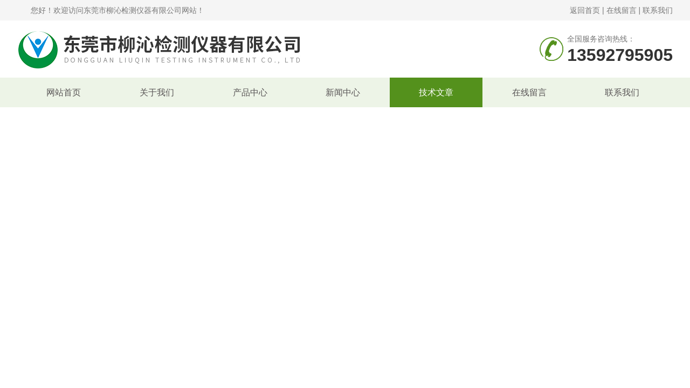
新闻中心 (343, 92)
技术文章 (436, 92)
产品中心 (250, 92)
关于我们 (157, 92)
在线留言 (621, 10)
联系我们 (658, 10)
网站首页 (63, 92)
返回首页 (585, 10)
